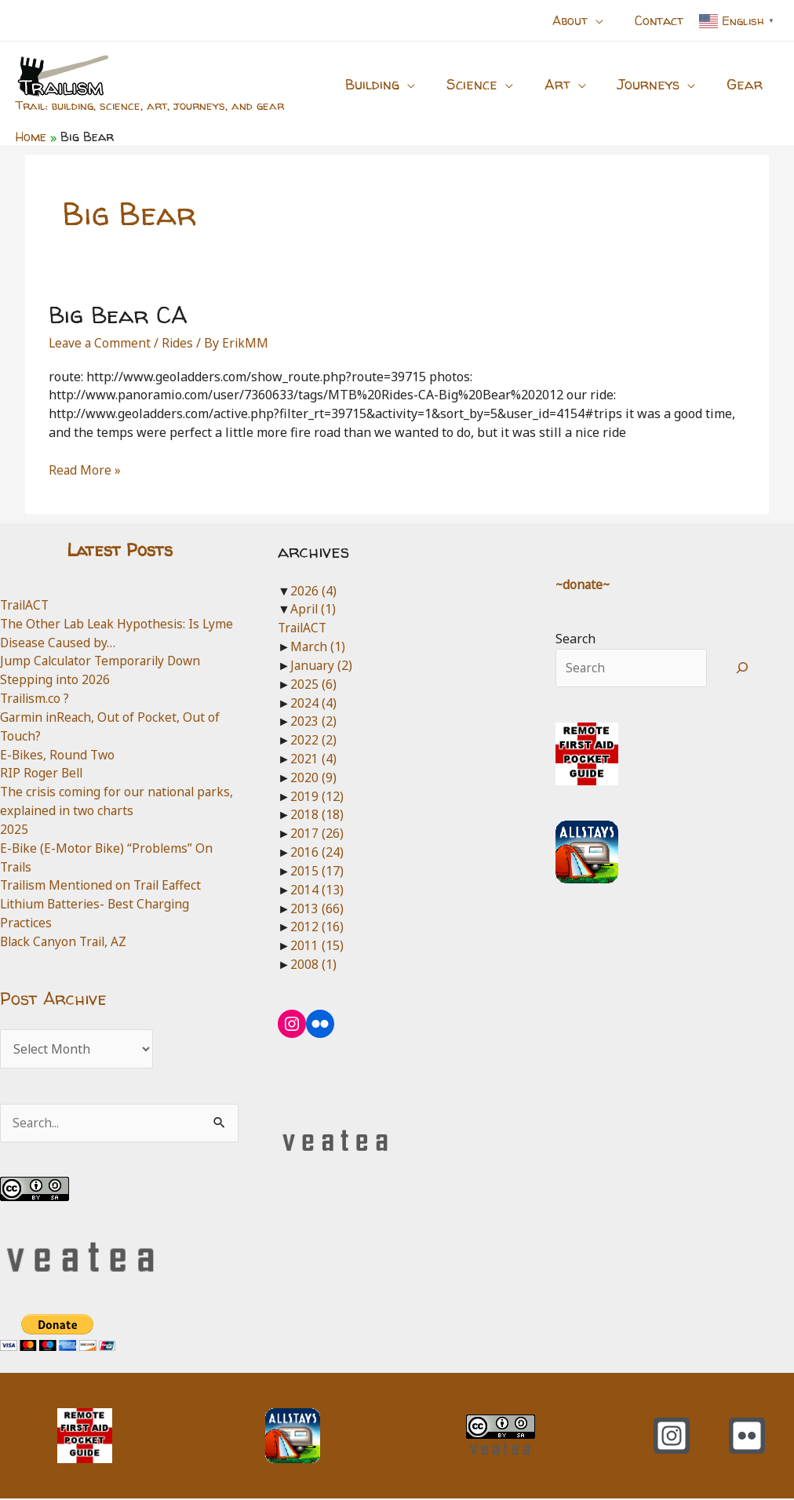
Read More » (85, 470)
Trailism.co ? (36, 698)
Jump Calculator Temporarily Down (104, 660)
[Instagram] (672, 1437)
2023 (313, 721)
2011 (317, 945)
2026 (313, 590)
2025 (14, 829)
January (322, 665)
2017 (317, 833)
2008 (313, 964)
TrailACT (26, 604)
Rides (180, 342)
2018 (317, 814)
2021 (313, 758)
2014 (317, 889)
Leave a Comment (101, 342)
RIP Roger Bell (42, 772)
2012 (317, 926)
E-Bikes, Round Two (59, 754)
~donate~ (583, 584)
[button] (605, 20)
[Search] (742, 668)
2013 (317, 908)
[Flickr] (747, 1437)
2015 (317, 870)
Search (575, 638)
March (318, 646)
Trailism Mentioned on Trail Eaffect (104, 885)
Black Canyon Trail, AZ (66, 941)
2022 (313, 739)
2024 (313, 703)
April (313, 608)
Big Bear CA (118, 314)
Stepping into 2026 (55, 679)
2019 (317, 796)
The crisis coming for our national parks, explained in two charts (100, 801)
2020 (313, 777)
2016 (317, 852)
